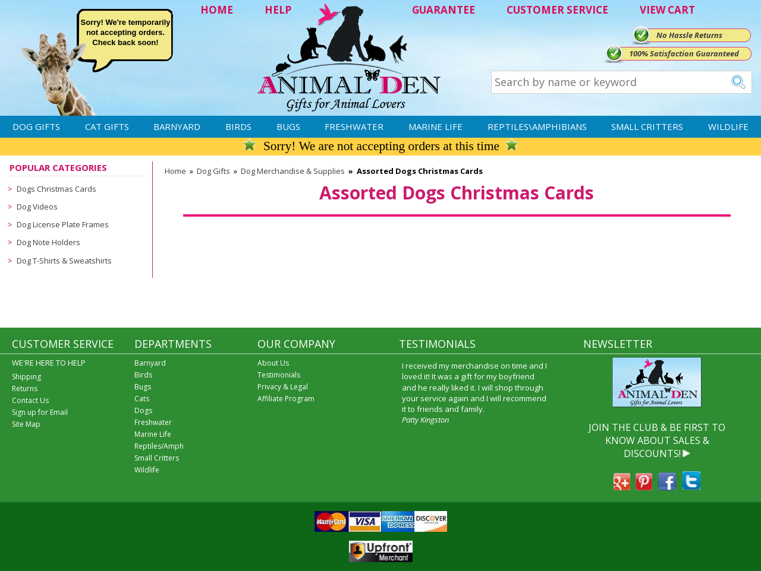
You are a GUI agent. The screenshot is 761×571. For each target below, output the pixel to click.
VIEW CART (667, 10)
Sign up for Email (40, 412)
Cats (141, 399)
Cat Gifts (107, 126)
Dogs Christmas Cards (56, 188)
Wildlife (728, 126)
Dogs (143, 410)
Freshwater (354, 126)
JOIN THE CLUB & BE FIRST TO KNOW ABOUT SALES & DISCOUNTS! (657, 441)
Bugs (288, 126)
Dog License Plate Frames (63, 224)
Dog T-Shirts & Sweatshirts (64, 260)
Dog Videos (37, 206)
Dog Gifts (36, 126)
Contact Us (30, 400)
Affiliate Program (286, 399)
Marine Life (435, 126)
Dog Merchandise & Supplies (293, 171)
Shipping (26, 377)
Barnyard (176, 126)
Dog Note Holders (48, 242)
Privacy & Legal (282, 387)
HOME (216, 10)
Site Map (26, 424)
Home (175, 171)
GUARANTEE (443, 10)
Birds (238, 126)
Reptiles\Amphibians (537, 126)
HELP (278, 10)
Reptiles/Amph (159, 446)
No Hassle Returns (689, 35)
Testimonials (278, 375)
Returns (24, 388)
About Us (273, 363)
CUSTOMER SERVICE (557, 10)
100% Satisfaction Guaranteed (684, 53)
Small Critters (647, 126)
